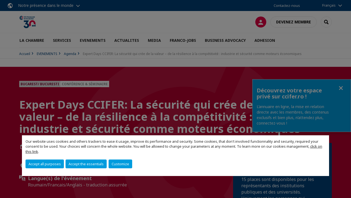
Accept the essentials (86, 163)
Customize (120, 163)
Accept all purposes (45, 163)
